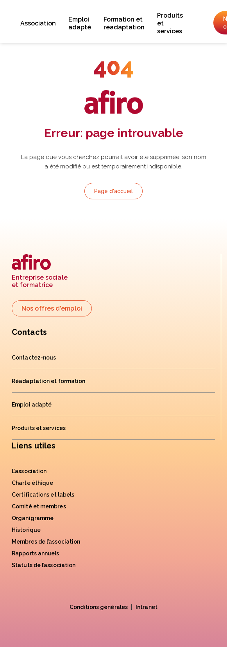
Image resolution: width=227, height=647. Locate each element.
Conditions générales (99, 607)
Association (38, 23)
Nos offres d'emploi (51, 308)
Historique (26, 530)
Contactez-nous (34, 357)
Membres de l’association (46, 542)
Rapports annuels (35, 553)
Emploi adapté (79, 23)
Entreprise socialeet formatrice (40, 271)
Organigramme (33, 518)
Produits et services (170, 23)
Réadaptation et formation (49, 381)
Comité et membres (39, 506)
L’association (29, 471)
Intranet (146, 607)
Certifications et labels (43, 495)
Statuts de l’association (43, 565)
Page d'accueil (113, 191)
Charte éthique (32, 483)
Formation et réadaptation (124, 23)
